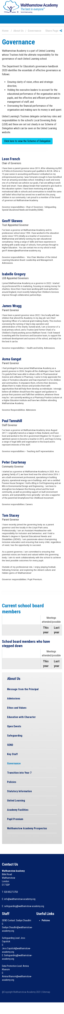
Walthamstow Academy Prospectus (27, 828)
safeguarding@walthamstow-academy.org (24, 906)
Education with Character (21, 717)
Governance (14, 763)
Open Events (14, 726)
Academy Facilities (17, 809)
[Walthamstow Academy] (30, 6)
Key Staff (12, 754)
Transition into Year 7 (19, 772)
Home (5, 30)
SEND (10, 744)
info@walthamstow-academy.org (19, 899)
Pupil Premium (15, 819)
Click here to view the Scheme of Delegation (27, 141)
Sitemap (46, 992)
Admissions (13, 698)
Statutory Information (19, 791)
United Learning (16, 800)
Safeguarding (14, 735)
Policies (11, 782)
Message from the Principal (23, 689)
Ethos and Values (16, 707)
